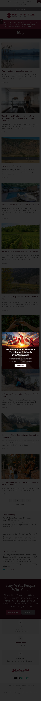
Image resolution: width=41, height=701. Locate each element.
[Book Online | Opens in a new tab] (20, 350)
